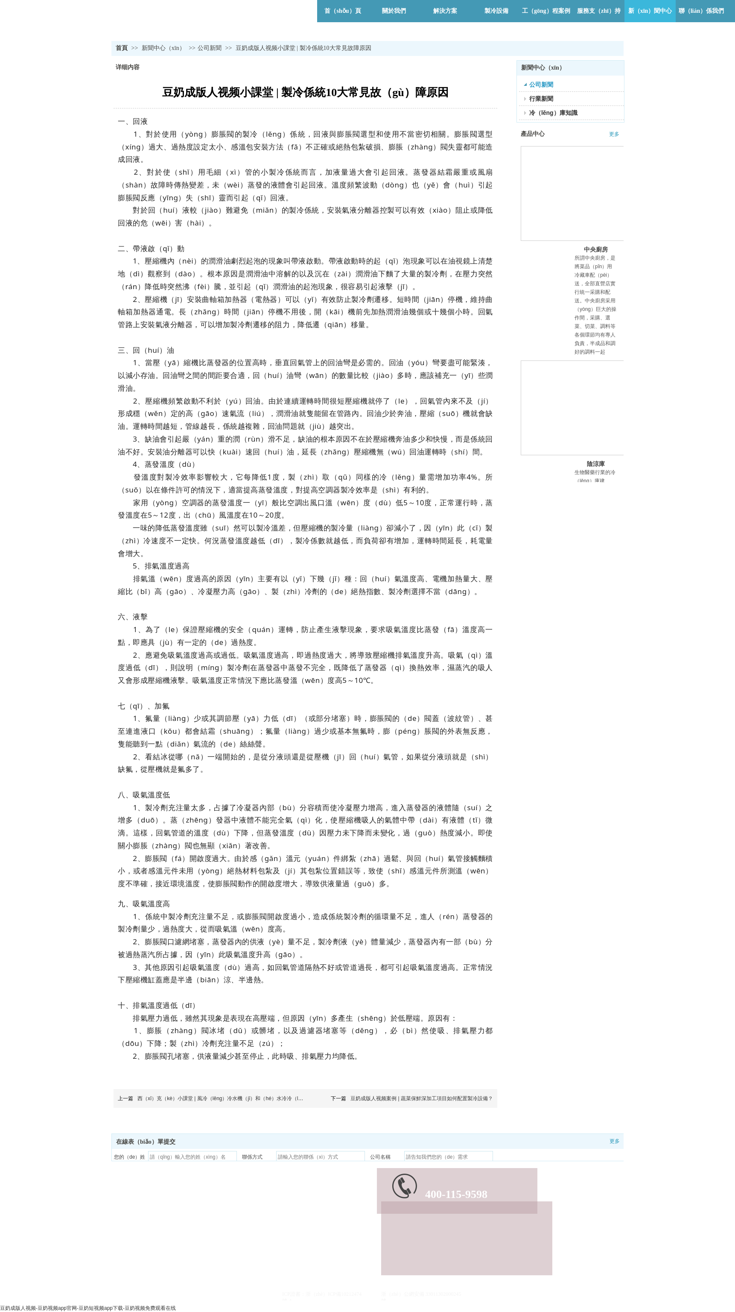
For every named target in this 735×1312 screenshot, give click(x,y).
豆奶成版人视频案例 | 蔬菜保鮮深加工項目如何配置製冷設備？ (421, 1098)
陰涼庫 (596, 463)
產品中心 (533, 134)
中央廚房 (596, 249)
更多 (614, 134)
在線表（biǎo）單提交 (145, 1142)
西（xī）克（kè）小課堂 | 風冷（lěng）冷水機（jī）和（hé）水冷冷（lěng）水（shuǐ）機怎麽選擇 (249, 1098)
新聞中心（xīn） (164, 48)
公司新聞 (210, 48)
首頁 (122, 48)
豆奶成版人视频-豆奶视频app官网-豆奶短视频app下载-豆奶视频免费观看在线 (88, 1308)
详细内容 (128, 67)
